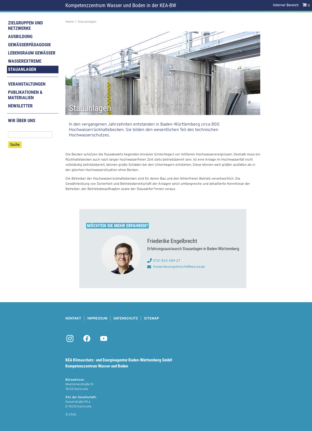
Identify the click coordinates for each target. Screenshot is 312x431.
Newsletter (20, 106)
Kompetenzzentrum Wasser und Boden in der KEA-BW (120, 5)
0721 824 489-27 (166, 261)
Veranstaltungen (26, 84)
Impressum (97, 318)
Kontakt (73, 318)
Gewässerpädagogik (29, 44)
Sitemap (151, 318)
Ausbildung (20, 36)
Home (69, 22)
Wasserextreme (24, 61)
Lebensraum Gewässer (31, 53)
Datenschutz (125, 318)
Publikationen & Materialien (25, 95)
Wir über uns (21, 120)
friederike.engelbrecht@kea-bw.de (179, 267)
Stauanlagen (22, 69)
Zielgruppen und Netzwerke (25, 25)
